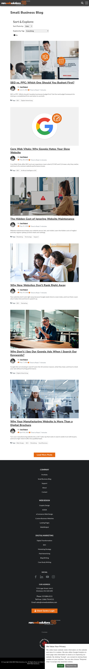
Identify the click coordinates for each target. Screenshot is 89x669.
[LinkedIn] (41, 576)
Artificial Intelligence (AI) (28, 170)
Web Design (20, 443)
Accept (60, 666)
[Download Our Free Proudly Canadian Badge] (44, 644)
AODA (44, 510)
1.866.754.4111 (44, 599)
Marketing (20, 237)
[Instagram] (53, 576)
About (44, 488)
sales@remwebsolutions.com (44, 602)
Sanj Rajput (24, 87)
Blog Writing (44, 558)
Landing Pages (44, 523)
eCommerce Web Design (44, 514)
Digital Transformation (44, 540)
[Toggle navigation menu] (86, 2)
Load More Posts (44, 455)
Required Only (71, 666)
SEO (18, 100)
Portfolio (44, 475)
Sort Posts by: (18, 26)
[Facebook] (35, 576)
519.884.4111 (44, 596)
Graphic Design (44, 505)
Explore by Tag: (19, 31)
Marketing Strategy (44, 549)
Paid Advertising (44, 553)
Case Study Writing (44, 562)
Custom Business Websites (44, 518)
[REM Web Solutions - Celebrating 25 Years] (44, 622)
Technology (28, 237)
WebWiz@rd (44, 527)
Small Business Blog (44, 479)
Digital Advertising (27, 100)
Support (36, 237)
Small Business (43, 443)
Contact (44, 492)
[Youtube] (47, 576)
